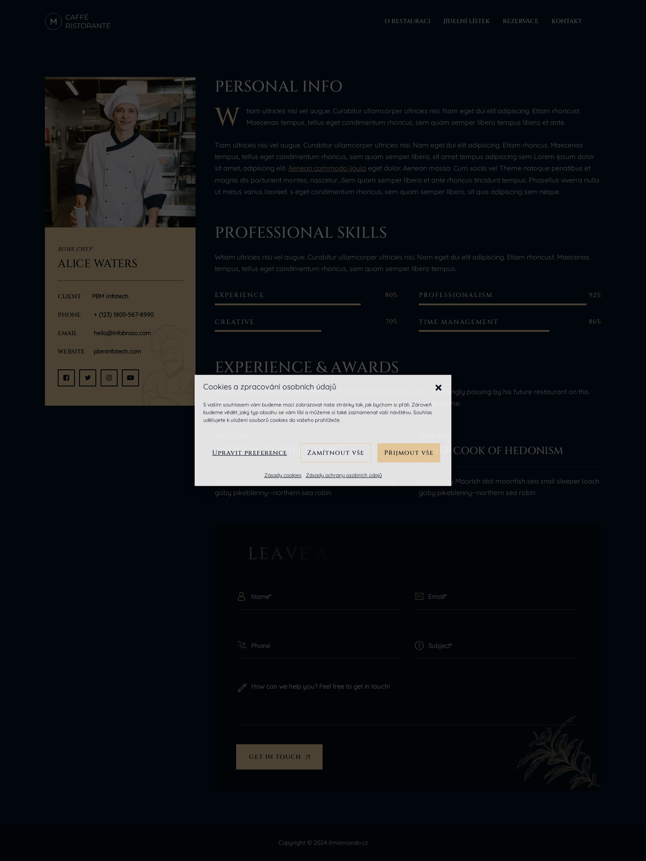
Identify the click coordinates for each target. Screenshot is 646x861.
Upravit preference (249, 452)
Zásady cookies (283, 475)
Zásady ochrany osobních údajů (344, 475)
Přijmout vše (408, 452)
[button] (438, 387)
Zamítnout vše (335, 452)
